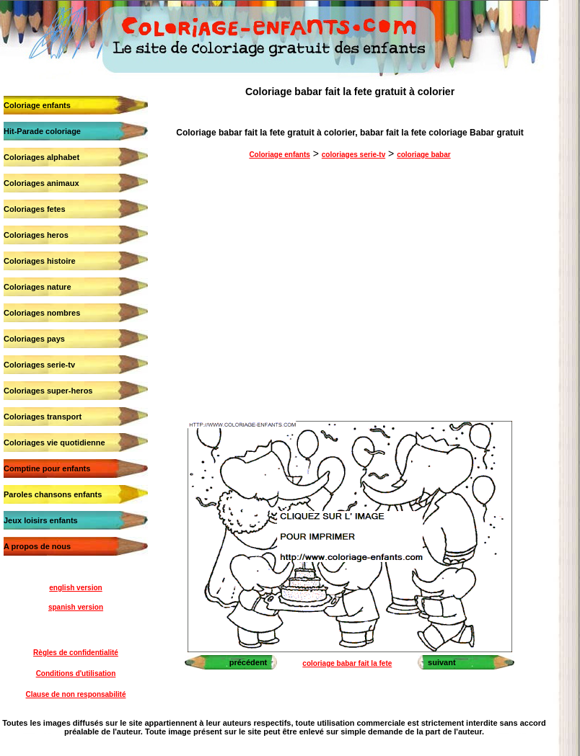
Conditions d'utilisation (76, 673)
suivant (442, 662)
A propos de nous (37, 546)
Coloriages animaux (41, 183)
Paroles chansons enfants (53, 494)
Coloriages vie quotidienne (54, 442)
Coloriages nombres (42, 312)
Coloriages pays (34, 338)
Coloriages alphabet (41, 157)
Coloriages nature (37, 287)
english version (75, 588)
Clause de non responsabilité (76, 694)
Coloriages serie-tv (39, 364)
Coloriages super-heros (48, 390)
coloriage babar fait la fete (347, 663)
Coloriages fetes (35, 209)
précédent (248, 662)
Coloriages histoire (40, 261)
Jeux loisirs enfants (41, 520)
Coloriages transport (43, 416)
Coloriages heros (36, 235)
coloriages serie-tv (353, 155)
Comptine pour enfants (47, 468)
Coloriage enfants (37, 105)
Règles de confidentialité (75, 653)
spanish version (75, 607)
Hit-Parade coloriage (42, 131)
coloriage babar (423, 155)
